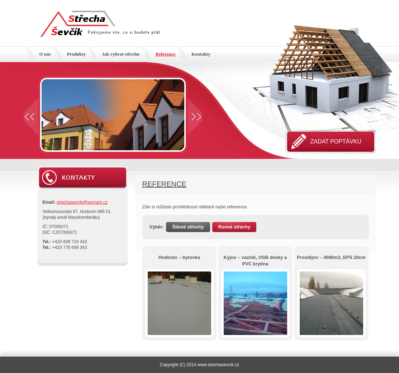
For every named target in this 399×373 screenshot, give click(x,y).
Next (195, 116)
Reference (165, 54)
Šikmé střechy (188, 227)
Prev (31, 116)
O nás (45, 54)
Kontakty (200, 54)
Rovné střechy (234, 227)
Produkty (76, 54)
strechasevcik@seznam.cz (82, 202)
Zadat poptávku (336, 141)
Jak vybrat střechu (120, 54)
